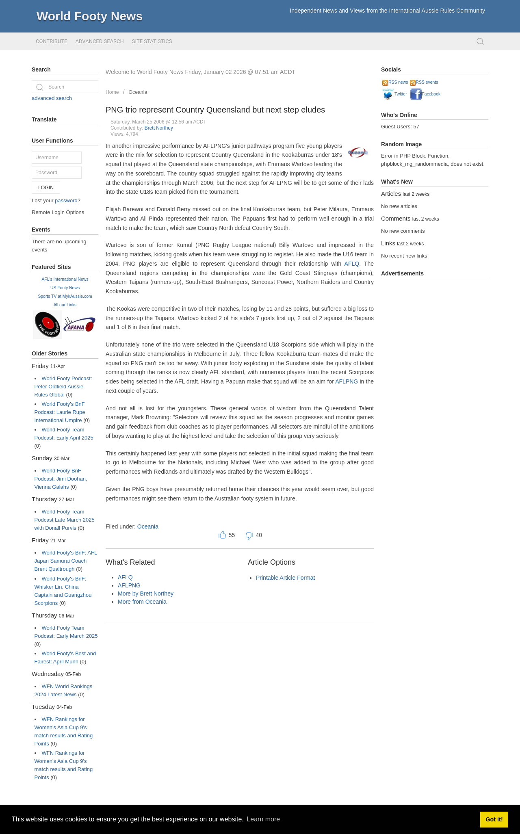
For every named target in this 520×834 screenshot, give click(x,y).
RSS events (424, 82)
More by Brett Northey (145, 593)
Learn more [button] (263, 819)
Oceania (138, 92)
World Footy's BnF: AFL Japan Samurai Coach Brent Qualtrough (66, 561)
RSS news (395, 82)
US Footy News (65, 288)
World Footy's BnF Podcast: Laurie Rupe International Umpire (60, 412)
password (66, 200)
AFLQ (352, 263)
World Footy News (90, 16)
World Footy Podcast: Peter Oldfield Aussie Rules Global (63, 386)
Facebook (425, 94)
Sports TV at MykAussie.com (65, 296)
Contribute (51, 41)
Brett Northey (159, 128)
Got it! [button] (494, 819)
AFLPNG (346, 381)
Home (112, 92)
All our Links (65, 305)
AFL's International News (64, 279)
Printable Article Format (285, 577)
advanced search (52, 98)
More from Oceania (142, 601)
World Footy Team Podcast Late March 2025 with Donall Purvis (65, 520)
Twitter (394, 94)
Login (46, 188)
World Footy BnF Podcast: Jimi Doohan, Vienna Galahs (61, 479)
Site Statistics (152, 41)
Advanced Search (99, 41)
